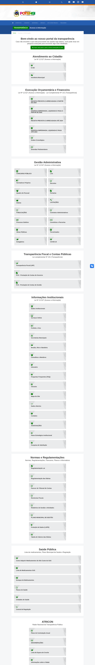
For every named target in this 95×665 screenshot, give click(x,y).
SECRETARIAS (35, 22)
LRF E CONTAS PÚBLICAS (52, 22)
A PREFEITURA (18, 22)
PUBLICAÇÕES (63, 22)
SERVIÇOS (42, 22)
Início (14, 33)
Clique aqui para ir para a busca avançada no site (47, 47)
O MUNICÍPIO (27, 22)
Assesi (40, 662)
